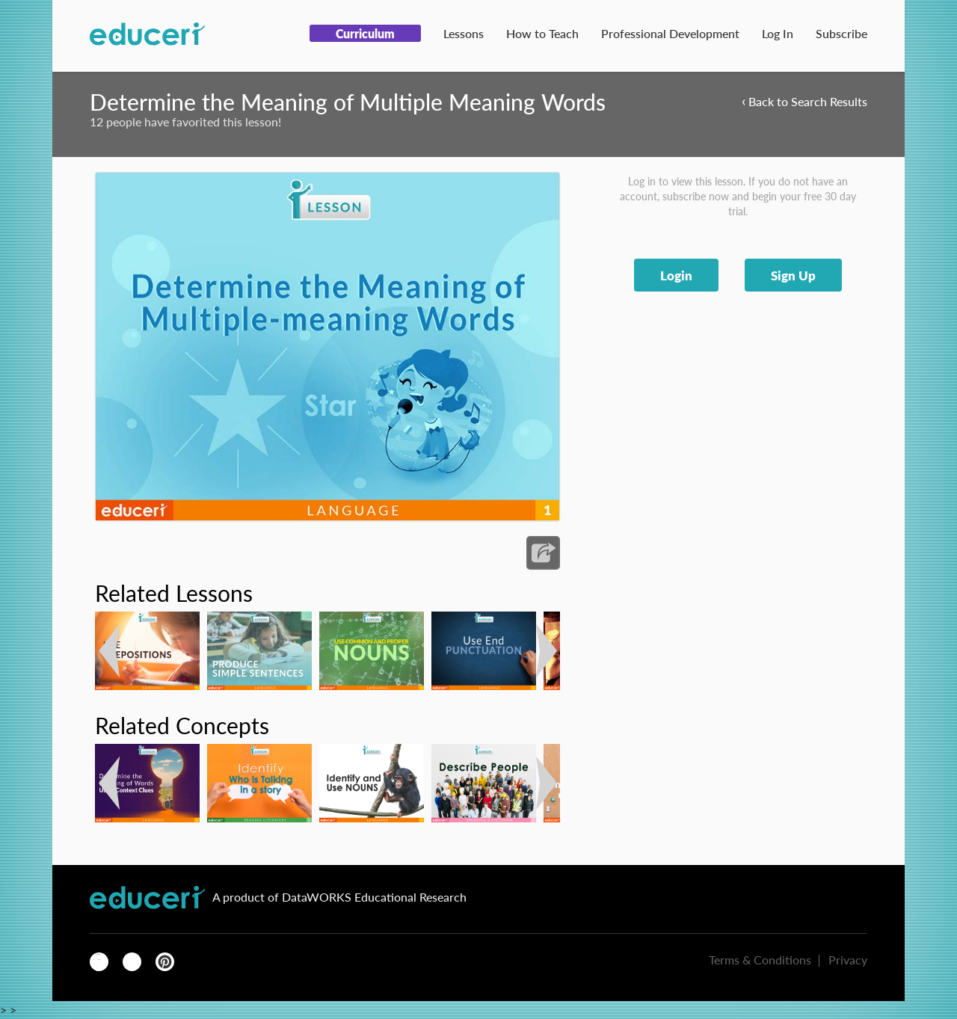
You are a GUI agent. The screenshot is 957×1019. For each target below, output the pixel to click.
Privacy (847, 959)
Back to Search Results (804, 100)
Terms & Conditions (760, 959)
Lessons (463, 33)
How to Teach (542, 33)
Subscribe (841, 33)
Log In (777, 33)
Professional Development (670, 33)
